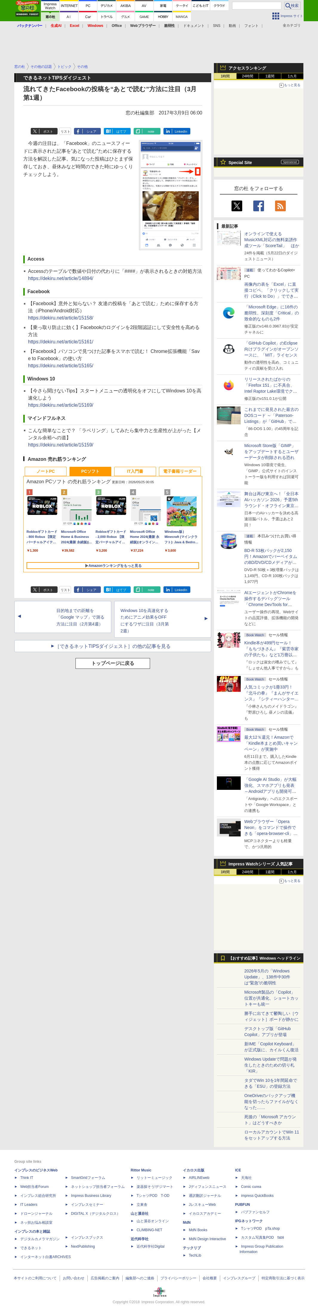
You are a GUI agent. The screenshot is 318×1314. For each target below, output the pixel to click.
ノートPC (45, 471)
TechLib (195, 1255)
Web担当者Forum (34, 1187)
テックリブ (192, 1248)
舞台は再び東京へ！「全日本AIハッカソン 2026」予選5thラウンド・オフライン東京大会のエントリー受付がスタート (271, 505)
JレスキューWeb (202, 1205)
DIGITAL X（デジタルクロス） (95, 1213)
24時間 (247, 76)
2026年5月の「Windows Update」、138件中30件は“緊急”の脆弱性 (267, 977)
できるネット (31, 1248)
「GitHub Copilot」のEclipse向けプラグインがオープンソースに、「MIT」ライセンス (271, 349)
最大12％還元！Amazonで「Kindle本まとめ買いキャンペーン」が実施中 (271, 743)
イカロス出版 (193, 1170)
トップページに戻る (112, 663)
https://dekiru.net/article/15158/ (60, 317)
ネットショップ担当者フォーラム (98, 1187)
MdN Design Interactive (207, 1239)
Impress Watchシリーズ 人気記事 (261, 864)
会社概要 (210, 1278)
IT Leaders (28, 1205)
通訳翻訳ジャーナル (205, 1196)
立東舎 (142, 1205)
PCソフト (90, 471)
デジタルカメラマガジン (40, 1239)
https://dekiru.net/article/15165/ (60, 365)
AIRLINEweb (199, 1178)
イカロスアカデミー (205, 1213)
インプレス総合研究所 (38, 1196)
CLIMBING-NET (149, 1230)
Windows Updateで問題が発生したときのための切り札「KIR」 (270, 1065)
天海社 (246, 1178)
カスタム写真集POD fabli (262, 1237)
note (151, 131)
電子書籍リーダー (180, 471)
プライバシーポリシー (178, 1278)
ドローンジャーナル (36, 1213)
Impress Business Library (91, 1196)
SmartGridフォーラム (88, 1178)
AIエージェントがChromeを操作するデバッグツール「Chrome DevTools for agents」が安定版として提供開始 (271, 604)
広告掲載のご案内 (105, 1278)
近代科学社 (140, 1239)
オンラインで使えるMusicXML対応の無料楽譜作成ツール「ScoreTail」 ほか (271, 239)
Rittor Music (141, 1170)
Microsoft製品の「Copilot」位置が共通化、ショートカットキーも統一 (271, 998)
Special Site (240, 162)
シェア (91, 131)
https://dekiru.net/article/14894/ (60, 278)
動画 (232, 26)
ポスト (48, 131)
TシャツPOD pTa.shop (260, 1228)
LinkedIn (181, 131)
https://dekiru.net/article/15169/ (60, 405)
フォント (251, 26)
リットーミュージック (154, 1178)
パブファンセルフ (255, 1212)
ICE (238, 1170)
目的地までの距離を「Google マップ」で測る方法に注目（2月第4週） (80, 617)
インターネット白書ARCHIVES (45, 1257)
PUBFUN (242, 1205)
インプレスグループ (239, 1278)
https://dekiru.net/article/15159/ (60, 444)
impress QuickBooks (257, 1196)
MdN (187, 1222)
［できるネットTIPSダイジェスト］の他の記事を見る (113, 646)
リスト (65, 131)
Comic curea (251, 1187)
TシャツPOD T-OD (153, 1196)
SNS (216, 26)
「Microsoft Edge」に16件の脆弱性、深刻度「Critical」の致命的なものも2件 (271, 313)
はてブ (121, 131)
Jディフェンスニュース (207, 1187)
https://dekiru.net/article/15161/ (60, 341)
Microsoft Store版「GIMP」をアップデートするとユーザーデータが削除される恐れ (271, 451)
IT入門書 (135, 471)
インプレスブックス (87, 1237)
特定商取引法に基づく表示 (283, 1278)
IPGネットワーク (249, 1221)
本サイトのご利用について (35, 1278)
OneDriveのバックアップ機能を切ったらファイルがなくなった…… (271, 1101)
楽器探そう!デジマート (155, 1187)
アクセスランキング (247, 68)
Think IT (26, 1178)
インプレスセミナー (87, 1205)
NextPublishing (83, 1246)
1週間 (270, 76)
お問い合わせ (73, 1278)
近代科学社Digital (150, 1246)
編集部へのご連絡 (140, 1278)
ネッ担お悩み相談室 (36, 1222)
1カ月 (292, 76)
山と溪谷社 (140, 1213)
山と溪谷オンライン (153, 1221)
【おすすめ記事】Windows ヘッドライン (264, 958)
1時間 (225, 76)
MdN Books (198, 1230)
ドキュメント (194, 26)
